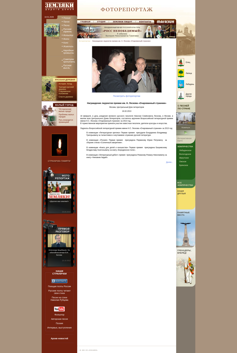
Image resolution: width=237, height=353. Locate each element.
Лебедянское (185, 150)
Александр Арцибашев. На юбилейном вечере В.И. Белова (59, 252)
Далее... (169, 162)
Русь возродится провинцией (66, 121)
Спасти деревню (66, 97)
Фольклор (59, 314)
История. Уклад (65, 84)
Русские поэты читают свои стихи (59, 291)
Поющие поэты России (59, 286)
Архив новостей (59, 338)
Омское (182, 161)
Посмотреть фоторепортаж (126, 96)
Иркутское (184, 158)
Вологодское (185, 154)
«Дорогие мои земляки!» (59, 201)
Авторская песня (59, 319)
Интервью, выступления (59, 327)
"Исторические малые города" (65, 110)
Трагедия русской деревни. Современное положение (66, 90)
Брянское (183, 165)
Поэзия (59, 323)
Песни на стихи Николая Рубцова (59, 298)
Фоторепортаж (84, 41)
